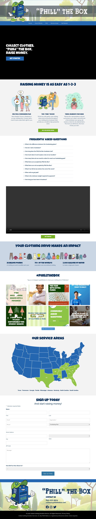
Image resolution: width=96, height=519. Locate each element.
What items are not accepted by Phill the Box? (38, 165)
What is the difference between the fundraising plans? (41, 144)
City (7, 439)
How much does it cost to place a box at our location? (40, 155)
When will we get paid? (32, 172)
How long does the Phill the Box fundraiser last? (39, 151)
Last (50, 415)
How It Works (38, 23)
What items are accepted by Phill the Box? (37, 162)
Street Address (10, 432)
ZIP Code (8, 446)
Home (30, 23)
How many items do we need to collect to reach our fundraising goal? (45, 158)
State (50, 439)
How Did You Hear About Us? (14, 466)
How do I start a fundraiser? (33, 147)
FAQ (46, 23)
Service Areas (54, 23)
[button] (48, 144)
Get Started (64, 23)
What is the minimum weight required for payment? (40, 176)
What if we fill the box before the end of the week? (40, 169)
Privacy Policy (66, 513)
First (7, 415)
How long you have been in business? (36, 179)
